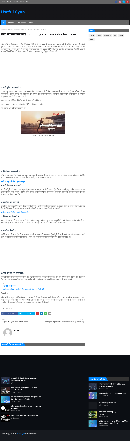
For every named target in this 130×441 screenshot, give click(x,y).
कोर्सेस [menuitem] (30, 23)
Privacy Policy (24, 2)
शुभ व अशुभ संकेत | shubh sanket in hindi (112, 393)
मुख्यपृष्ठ (3, 29)
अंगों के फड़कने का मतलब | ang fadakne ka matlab (112, 413)
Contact (15, 2)
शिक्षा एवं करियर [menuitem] (22, 23)
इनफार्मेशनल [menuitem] (11, 23)
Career (92, 36)
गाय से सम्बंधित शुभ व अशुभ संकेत (107, 403)
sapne (91, 39)
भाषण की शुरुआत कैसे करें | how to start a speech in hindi (24, 389)
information (9, 29)
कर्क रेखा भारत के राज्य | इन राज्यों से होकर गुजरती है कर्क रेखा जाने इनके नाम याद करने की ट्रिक (26, 398)
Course (99, 36)
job (115, 36)
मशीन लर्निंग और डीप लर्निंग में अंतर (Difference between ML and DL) (24, 379)
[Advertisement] (43, 69)
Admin (16, 330)
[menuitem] (3, 22)
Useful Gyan (13, 12)
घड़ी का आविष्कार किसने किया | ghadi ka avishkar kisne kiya (26, 407)
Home (3, 2)
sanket (121, 36)
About (9, 2)
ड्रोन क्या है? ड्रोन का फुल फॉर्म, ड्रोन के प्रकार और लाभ (24, 415)
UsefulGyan (21, 434)
